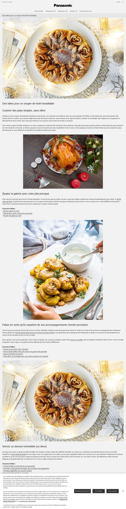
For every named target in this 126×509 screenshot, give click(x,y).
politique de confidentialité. (28, 501)
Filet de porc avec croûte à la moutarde (17, 213)
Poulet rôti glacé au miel (12, 216)
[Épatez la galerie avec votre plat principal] (63, 161)
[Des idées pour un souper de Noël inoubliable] (63, 58)
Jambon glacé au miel (11, 211)
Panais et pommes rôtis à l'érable (15, 349)
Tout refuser (98, 491)
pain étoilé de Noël (19, 454)
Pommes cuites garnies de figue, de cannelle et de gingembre (26, 468)
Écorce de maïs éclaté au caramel (15, 473)
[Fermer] (123, 491)
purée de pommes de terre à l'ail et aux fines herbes (35, 333)
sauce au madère (76, 340)
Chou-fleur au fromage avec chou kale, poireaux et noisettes (25, 356)
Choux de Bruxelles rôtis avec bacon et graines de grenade (25, 351)
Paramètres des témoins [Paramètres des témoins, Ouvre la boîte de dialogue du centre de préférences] (82, 491)
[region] (63, 491)
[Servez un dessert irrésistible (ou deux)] (63, 401)
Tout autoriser (112, 491)
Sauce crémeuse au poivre (13, 354)
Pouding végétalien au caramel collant (17, 471)
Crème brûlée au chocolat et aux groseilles (19, 466)
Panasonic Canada (7, 2)
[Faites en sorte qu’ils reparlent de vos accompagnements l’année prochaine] (63, 270)
